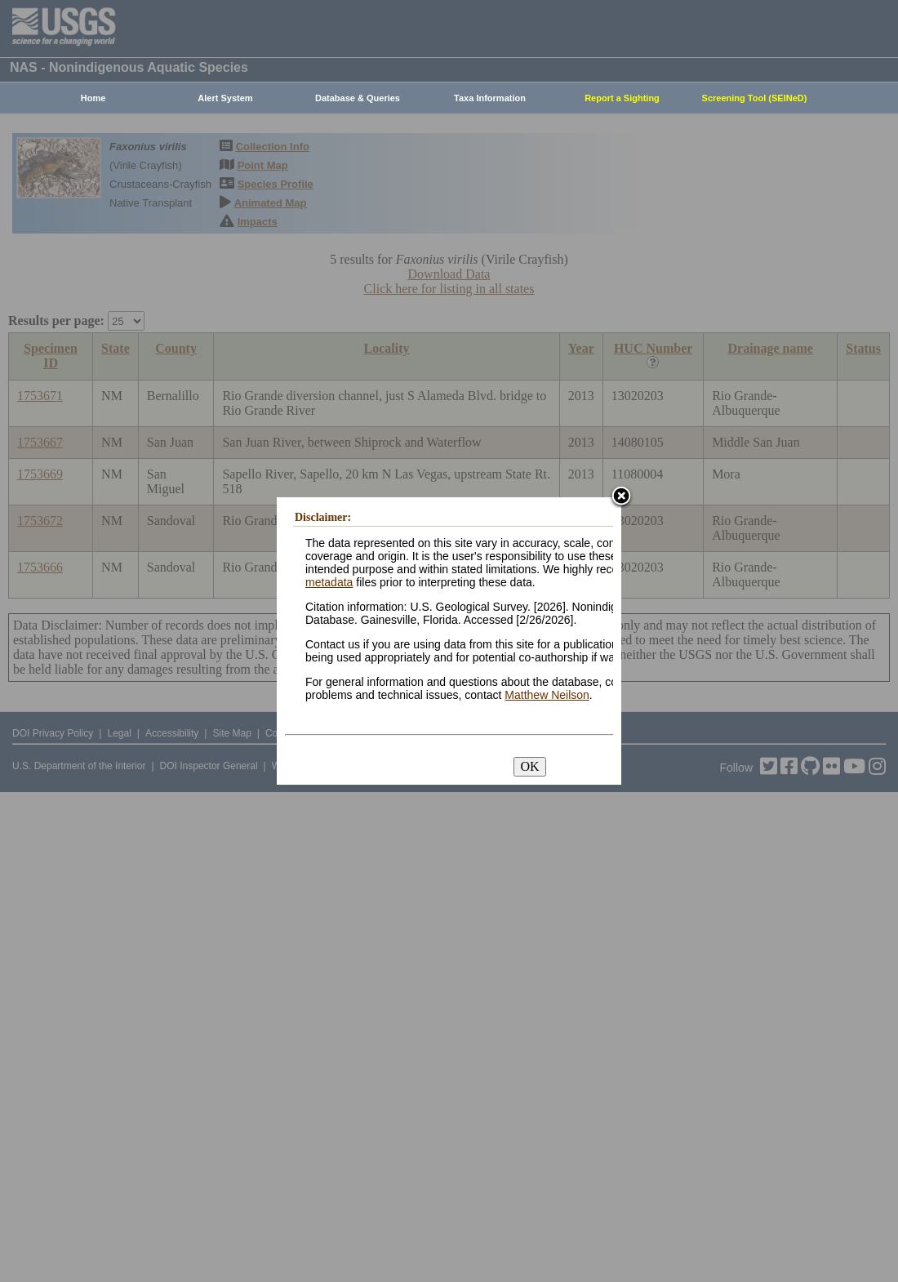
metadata (329, 582)
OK (529, 766)
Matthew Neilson (547, 694)
